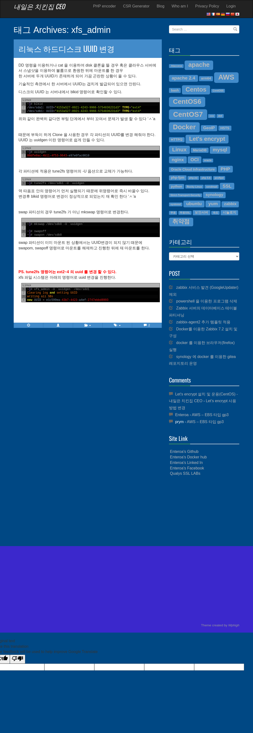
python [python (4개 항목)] (176, 186)
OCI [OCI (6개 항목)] (195, 159)
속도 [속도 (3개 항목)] (215, 212)
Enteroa (182, 415)
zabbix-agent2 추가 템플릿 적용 (203, 322)
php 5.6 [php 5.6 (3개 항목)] (206, 177)
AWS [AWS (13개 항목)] (226, 77)
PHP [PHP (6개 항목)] (225, 169)
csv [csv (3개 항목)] (212, 115)
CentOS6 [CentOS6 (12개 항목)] (187, 101)
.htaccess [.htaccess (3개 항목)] (176, 65)
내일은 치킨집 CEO (39, 6)
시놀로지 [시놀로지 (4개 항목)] (229, 212)
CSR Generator (136, 6)
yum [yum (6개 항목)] (213, 203)
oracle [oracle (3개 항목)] (207, 160)
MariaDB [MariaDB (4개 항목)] (200, 150)
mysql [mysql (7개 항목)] (220, 149)
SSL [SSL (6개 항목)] (227, 186)
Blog (160, 6)
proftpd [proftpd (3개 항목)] (219, 177)
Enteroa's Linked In (186, 463)
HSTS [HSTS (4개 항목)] (224, 128)
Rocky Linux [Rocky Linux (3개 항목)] (194, 186)
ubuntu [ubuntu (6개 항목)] (194, 203)
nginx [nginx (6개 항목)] (178, 159)
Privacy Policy (207, 6)
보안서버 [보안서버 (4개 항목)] (201, 212)
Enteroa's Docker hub (188, 457)
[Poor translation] (17, 659)
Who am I (180, 6)
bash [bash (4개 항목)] (175, 90)
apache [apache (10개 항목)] (199, 64)
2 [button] (147, 325)
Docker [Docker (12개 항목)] (184, 127)
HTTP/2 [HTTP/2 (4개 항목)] (176, 140)
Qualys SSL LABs (185, 473)
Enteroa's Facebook (187, 468)
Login (231, 6)
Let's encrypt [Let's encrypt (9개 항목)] (207, 139)
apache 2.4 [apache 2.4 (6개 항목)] (183, 77)
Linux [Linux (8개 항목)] (179, 150)
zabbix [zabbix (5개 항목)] (230, 204)
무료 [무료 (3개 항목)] (173, 212)
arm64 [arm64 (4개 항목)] (206, 78)
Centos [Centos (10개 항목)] (196, 89)
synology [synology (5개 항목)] (214, 194)
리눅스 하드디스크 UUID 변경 (66, 48)
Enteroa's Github (184, 452)
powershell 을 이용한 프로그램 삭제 (206, 301)
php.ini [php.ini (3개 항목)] (193, 177)
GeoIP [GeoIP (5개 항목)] (209, 128)
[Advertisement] (204, 511)
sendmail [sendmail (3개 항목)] (211, 186)
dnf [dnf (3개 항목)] (220, 115)
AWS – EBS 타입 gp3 (210, 415)
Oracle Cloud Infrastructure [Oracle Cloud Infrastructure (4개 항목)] (193, 169)
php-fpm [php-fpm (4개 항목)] (177, 177)
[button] (58, 325)
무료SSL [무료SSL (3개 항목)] (185, 212)
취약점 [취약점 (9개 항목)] (181, 221)
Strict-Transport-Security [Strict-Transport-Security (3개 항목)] (185, 195)
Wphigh (233, 625)
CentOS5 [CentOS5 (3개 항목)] (218, 90)
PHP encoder (104, 6)
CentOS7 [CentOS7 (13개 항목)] (188, 114)
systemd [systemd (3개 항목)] (175, 204)
